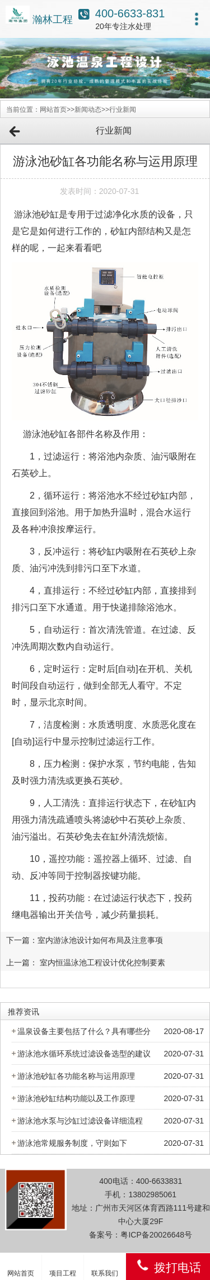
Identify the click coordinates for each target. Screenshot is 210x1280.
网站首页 (53, 109)
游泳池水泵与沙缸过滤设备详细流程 (80, 1120)
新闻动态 (87, 109)
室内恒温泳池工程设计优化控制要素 (102, 962)
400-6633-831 (130, 13)
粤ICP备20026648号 (156, 1234)
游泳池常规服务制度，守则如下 (72, 1143)
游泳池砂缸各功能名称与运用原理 (76, 1076)
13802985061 (152, 1194)
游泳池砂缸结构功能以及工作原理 (76, 1098)
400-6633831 (159, 1181)
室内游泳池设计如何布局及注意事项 (100, 940)
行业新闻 (122, 109)
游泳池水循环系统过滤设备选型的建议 (84, 1053)
